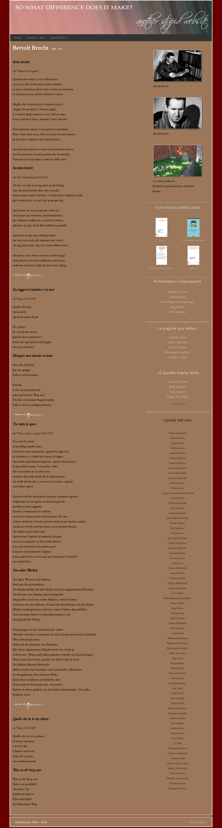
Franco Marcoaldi (177, 568)
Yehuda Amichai (177, 292)
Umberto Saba (177, 357)
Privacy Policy (198, 822)
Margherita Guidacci (177, 643)
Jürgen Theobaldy (177, 397)
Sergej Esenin (177, 733)
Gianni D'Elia (177, 573)
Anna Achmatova (177, 468)
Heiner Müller (177, 603)
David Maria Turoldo (177, 518)
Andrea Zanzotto (177, 342)
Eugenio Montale (177, 548)
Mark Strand (177, 668)
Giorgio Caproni (177, 578)
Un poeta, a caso (35, 37)
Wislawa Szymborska (177, 778)
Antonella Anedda (177, 473)
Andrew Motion (177, 382)
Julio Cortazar (177, 618)
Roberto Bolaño (177, 718)
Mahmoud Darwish (177, 638)
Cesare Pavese (177, 498)
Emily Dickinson (177, 543)
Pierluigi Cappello (177, 713)
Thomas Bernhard (177, 748)
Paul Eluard (177, 693)
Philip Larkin (177, 703)
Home (17, 37)
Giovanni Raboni (177, 588)
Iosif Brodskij (177, 297)
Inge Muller (177, 307)
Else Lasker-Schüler (177, 538)
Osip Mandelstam (177, 683)
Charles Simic (177, 508)
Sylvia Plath (177, 738)
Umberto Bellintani (177, 753)
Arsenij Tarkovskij (177, 478)
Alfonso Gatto (177, 448)
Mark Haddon (177, 387)
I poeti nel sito (59, 37)
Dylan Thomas (177, 347)
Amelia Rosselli (177, 453)
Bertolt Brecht (177, 483)
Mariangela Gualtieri (177, 352)
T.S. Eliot (177, 743)
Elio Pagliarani (177, 528)
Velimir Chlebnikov (177, 768)
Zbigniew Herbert (177, 788)
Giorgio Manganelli (177, 583)
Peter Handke (177, 312)
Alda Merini (177, 443)
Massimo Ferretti (177, 673)
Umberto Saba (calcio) (177, 763)
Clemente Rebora (177, 513)
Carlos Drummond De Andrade (177, 493)
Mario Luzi (177, 658)
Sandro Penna (177, 728)
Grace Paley (177, 593)
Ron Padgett (177, 392)
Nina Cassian (177, 678)
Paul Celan (177, 688)
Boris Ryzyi (177, 488)
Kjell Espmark (177, 628)
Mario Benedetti (177, 653)
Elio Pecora (177, 533)
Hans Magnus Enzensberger (177, 302)
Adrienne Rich (177, 438)
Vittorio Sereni (177, 773)
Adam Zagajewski (177, 433)
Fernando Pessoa (177, 553)
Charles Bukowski (177, 503)
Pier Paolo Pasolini (177, 708)
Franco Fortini (177, 558)
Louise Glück (177, 633)
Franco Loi (177, 563)
